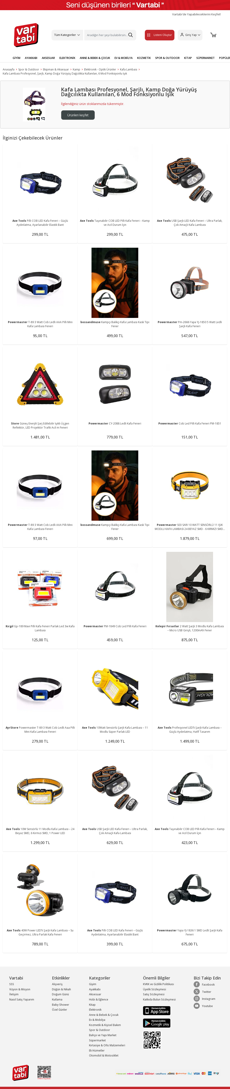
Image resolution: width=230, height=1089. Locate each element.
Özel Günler (59, 1010)
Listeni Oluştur (155, 35)
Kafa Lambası (128, 69)
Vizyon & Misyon (19, 989)
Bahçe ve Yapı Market (102, 1035)
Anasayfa (8, 69)
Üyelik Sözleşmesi (154, 989)
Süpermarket (97, 1040)
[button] (189, 35)
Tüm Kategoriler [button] (65, 35)
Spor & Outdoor (28, 69)
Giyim (92, 984)
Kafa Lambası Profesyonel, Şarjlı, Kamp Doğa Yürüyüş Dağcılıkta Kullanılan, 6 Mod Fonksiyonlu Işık (65, 73)
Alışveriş (57, 984)
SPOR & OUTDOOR (167, 58)
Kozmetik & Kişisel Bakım (105, 1025)
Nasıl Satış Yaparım (21, 999)
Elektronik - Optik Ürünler (100, 69)
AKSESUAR (48, 58)
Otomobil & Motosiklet (103, 1055)
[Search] (110, 35)
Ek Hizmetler (97, 1050)
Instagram (204, 999)
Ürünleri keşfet (78, 115)
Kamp (76, 69)
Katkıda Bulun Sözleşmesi (159, 999)
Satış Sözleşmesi (153, 994)
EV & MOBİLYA (124, 58)
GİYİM (16, 58)
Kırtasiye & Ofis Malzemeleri (107, 1045)
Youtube (203, 1006)
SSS (11, 984)
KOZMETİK (144, 58)
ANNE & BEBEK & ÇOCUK (95, 58)
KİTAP (188, 58)
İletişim (14, 994)
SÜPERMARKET (205, 58)
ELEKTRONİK (67, 58)
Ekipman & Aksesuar (56, 69)
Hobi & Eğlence (98, 999)
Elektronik (95, 1010)
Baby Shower (60, 1005)
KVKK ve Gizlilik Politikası (158, 984)
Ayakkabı (95, 989)
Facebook (204, 984)
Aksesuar (95, 994)
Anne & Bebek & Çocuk (103, 1015)
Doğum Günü (60, 994)
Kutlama (57, 999)
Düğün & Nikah (61, 989)
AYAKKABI (31, 58)
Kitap (92, 1005)
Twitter (202, 992)
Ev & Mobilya (97, 1020)
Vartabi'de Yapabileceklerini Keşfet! (196, 14)
